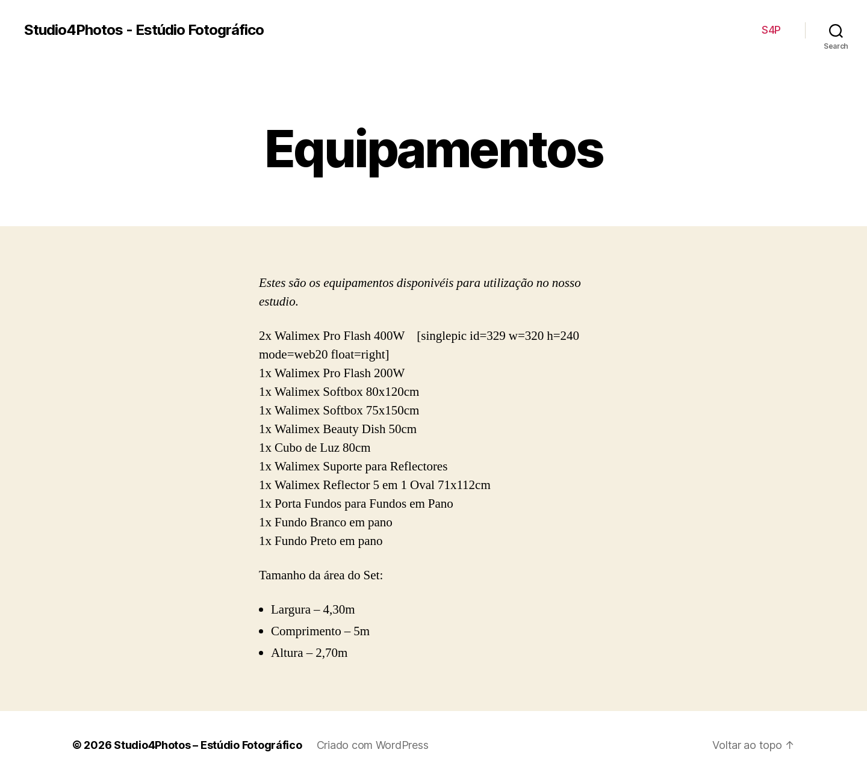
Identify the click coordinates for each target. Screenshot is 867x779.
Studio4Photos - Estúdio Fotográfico (144, 30)
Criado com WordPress (373, 745)
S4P (771, 29)
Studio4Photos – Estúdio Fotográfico (208, 745)
